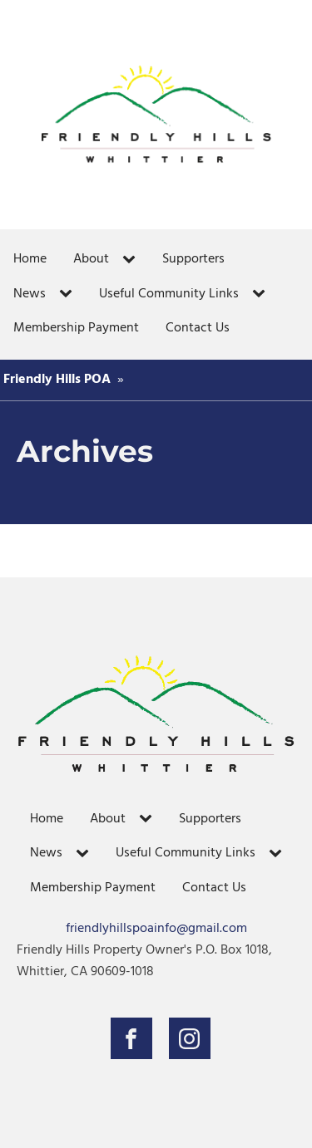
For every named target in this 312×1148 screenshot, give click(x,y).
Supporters (193, 259)
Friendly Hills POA (57, 379)
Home (30, 259)
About (91, 259)
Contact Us (198, 328)
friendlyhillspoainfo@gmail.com (156, 929)
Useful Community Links (169, 294)
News (29, 294)
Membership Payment (76, 328)
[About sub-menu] (132, 260)
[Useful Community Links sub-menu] (262, 294)
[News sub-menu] (69, 294)
